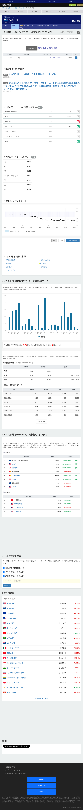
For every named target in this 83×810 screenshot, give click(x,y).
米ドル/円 (10, 603)
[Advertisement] (41, 535)
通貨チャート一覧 (41, 698)
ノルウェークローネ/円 (15, 673)
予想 (13, 25)
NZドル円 (13, 20)
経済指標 (40, 25)
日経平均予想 (31, 1)
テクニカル (31, 25)
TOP (6, 25)
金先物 (8, 263)
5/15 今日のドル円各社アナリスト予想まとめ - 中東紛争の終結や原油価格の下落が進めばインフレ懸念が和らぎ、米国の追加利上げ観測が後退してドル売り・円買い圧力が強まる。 (41, 86)
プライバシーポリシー (15, 770)
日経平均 (14, 468)
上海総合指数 (16, 475)
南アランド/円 (12, 628)
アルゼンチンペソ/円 (15, 688)
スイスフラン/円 (13, 683)
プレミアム (72, 5)
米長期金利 (17, 511)
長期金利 (43, 267)
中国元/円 (10, 653)
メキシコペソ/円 (13, 648)
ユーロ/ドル (11, 618)
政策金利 (9, 267)
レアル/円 (10, 638)
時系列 (55, 25)
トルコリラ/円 (12, 633)
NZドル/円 (11, 643)
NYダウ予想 (51, 1)
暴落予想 (72, 1)
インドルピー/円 (13, 668)
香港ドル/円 (11, 692)
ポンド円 (48, 11)
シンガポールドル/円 (15, 663)
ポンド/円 (10, 623)
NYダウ (43, 263)
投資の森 (6, 5)
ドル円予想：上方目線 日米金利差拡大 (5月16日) (32, 74)
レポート (79, 5)
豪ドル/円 (10, 608)
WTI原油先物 (10, 260)
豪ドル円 (20, 11)
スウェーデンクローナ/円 (16, 678)
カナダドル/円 (12, 658)
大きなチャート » (72, 240)
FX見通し (22, 27)
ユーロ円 (34, 11)
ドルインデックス (19, 507)
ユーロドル (62, 11)
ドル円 (7, 11)
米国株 (11, 1)
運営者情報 (10, 767)
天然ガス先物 (45, 260)
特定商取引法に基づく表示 (16, 773)
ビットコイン (10, 270)
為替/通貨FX (76, 11)
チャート (48, 25)
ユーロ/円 (10, 613)
